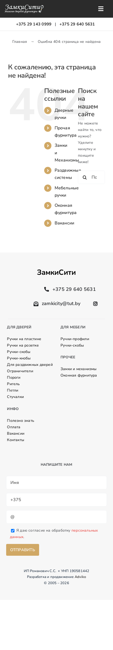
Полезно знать (20, 420)
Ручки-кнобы (19, 358)
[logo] (24, 6)
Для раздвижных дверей (29, 364)
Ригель (13, 383)
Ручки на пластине (24, 338)
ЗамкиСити (56, 272)
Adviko (80, 576)
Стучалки (15, 396)
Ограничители (20, 371)
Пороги (13, 377)
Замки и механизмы (79, 368)
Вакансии (64, 223)
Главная (19, 41)
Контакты (15, 439)
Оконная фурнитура (79, 375)
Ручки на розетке (23, 345)
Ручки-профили (75, 338)
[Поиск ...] (91, 177)
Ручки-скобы (18, 351)
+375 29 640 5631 (77, 24)
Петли (12, 390)
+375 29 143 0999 (34, 24)
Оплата (13, 427)
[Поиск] (84, 177)
